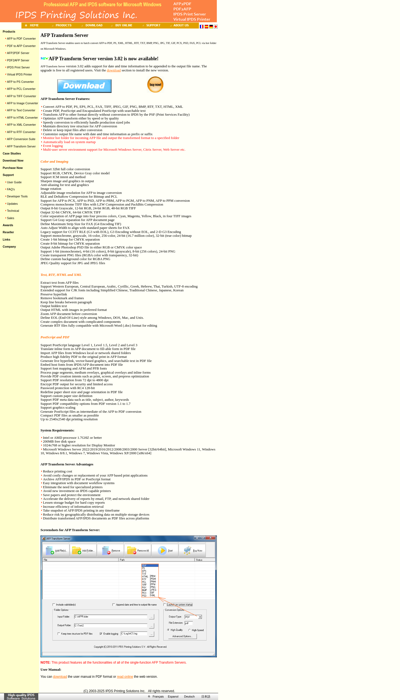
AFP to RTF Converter (21, 132)
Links (6, 239)
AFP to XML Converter (21, 124)
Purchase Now (13, 167)
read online (125, 677)
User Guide (14, 182)
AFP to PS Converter (20, 81)
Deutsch (189, 696)
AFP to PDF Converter (21, 38)
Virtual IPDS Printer (19, 74)
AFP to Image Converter (22, 103)
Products (9, 31)
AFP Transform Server (21, 146)
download (114, 70)
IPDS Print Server (18, 67)
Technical (13, 210)
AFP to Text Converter (21, 110)
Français (158, 696)
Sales (10, 218)
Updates (12, 203)
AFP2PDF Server (18, 53)
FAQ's (11, 189)
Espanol (173, 696)
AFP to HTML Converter (22, 117)
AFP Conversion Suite (21, 139)
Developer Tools (17, 196)
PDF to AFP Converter (21, 46)
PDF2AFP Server (18, 60)
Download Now (13, 160)
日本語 (205, 696)
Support (8, 174)
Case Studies (12, 153)
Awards (8, 225)
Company (9, 246)
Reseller (8, 232)
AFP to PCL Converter (21, 88)
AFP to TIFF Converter (21, 96)
